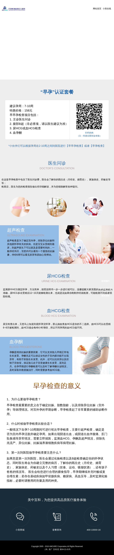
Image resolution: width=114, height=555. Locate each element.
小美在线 (107, 8)
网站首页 (97, 8)
